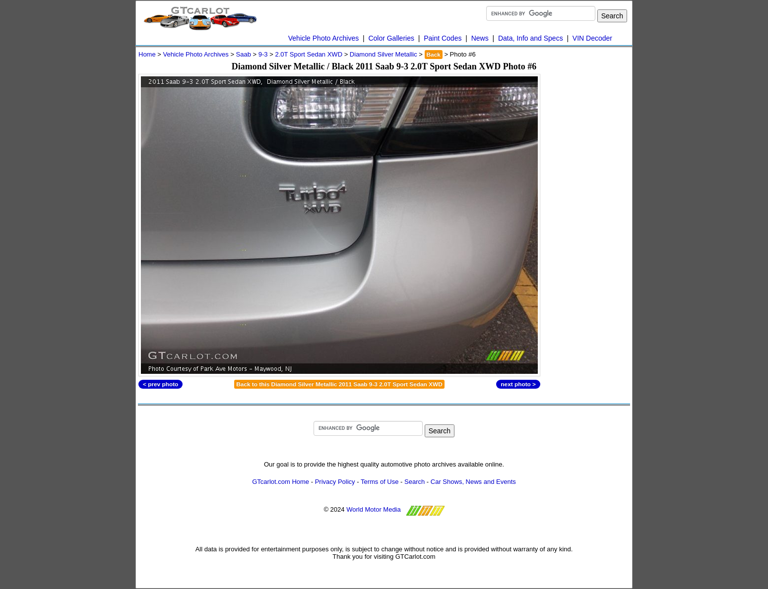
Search (414, 481)
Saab (243, 54)
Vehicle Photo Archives (323, 38)
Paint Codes (442, 38)
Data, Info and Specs (530, 38)
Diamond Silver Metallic (383, 54)
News (480, 38)
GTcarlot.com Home (280, 481)
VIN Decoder (592, 38)
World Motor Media (373, 509)
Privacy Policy (335, 481)
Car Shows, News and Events (473, 481)
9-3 (263, 54)
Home (147, 54)
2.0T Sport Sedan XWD (308, 54)
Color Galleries (391, 38)
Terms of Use (380, 481)
